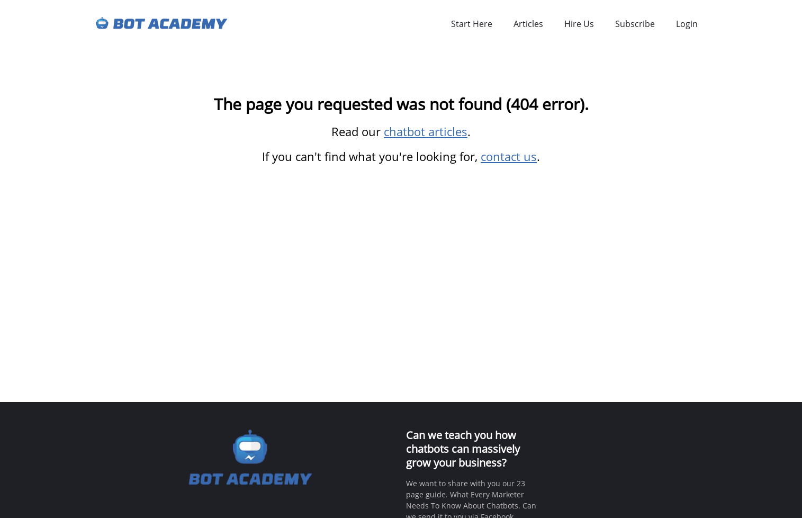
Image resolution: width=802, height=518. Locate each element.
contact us (509, 156)
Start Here (471, 24)
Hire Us (579, 24)
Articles (528, 24)
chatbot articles (425, 131)
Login (687, 24)
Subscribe (635, 24)
